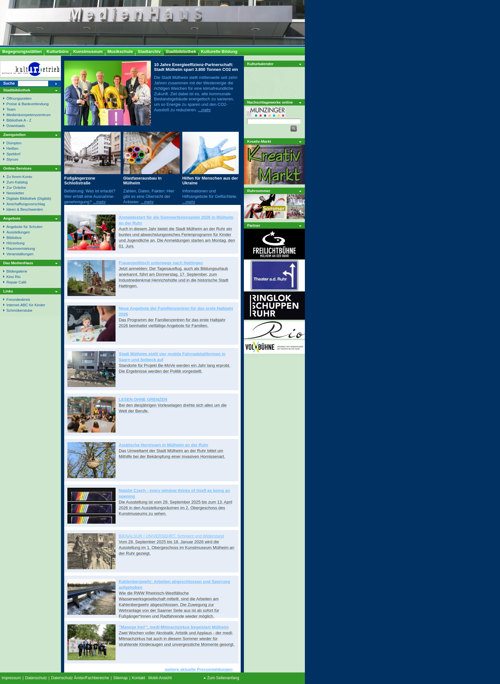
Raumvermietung (20, 248)
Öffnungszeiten (18, 98)
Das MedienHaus (18, 263)
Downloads (15, 125)
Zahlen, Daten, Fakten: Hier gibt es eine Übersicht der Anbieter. (148, 196)
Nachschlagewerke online (270, 102)
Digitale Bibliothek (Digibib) (28, 198)
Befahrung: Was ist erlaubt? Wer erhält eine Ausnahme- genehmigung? (89, 196)
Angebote (12, 218)
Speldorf (13, 154)
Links (8, 291)
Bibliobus (14, 237)
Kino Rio (13, 276)
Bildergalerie (16, 271)
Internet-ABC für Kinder (25, 305)
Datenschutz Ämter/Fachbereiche (80, 678)
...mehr (204, 109)
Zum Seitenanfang (223, 678)
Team (11, 109)
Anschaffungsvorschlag (25, 204)
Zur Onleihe (16, 187)
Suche (9, 83)
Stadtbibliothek (16, 90)
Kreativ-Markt (259, 141)
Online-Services (17, 168)
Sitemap (120, 678)
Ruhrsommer (259, 191)
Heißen (12, 148)
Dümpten (14, 143)
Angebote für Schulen (24, 226)
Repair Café (16, 282)
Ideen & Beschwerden (24, 209)
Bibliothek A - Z (18, 120)
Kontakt (138, 678)
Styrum (12, 159)
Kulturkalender (260, 64)
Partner (253, 225)
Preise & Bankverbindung (27, 104)
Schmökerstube (19, 310)
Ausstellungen (18, 232)
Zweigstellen (14, 134)
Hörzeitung (15, 243)
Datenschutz (36, 678)
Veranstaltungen (19, 254)
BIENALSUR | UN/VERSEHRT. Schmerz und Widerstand (171, 536)
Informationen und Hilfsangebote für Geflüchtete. (209, 194)
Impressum (11, 678)
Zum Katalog (17, 182)
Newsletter (15, 193)
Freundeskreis (18, 299)
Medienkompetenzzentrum (28, 115)
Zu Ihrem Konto (19, 176)
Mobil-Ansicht (160, 678)
